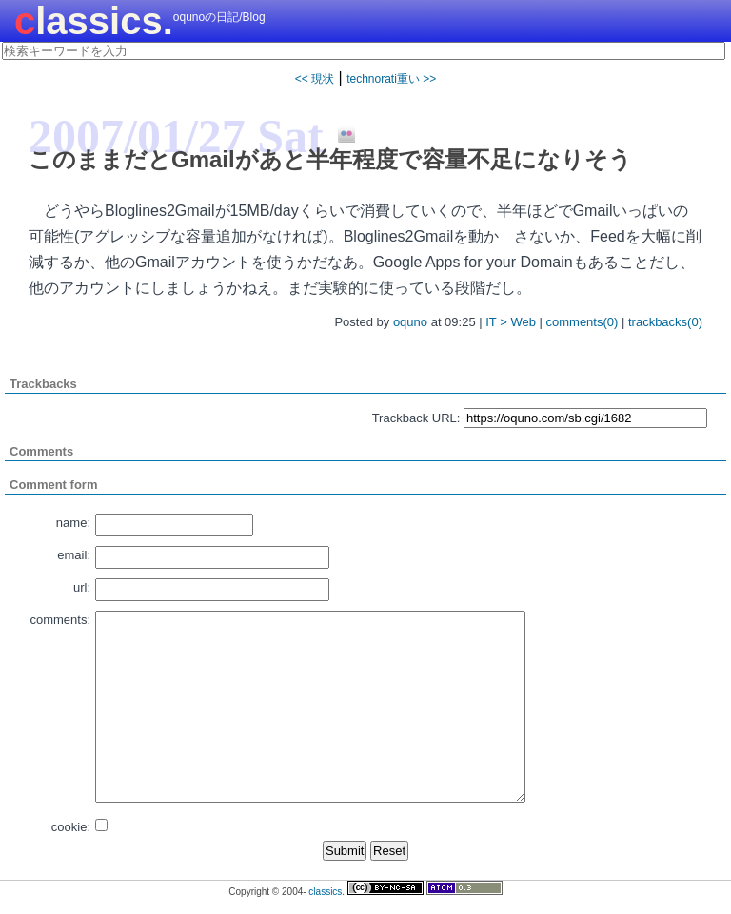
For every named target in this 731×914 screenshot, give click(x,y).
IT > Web (510, 322)
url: (81, 587)
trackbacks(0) (665, 322)
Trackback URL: (416, 418)
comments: (60, 620)
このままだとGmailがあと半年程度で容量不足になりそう (330, 159)
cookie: (70, 827)
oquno (410, 322)
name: (73, 522)
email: (73, 555)
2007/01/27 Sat (176, 136)
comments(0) (582, 322)
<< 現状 (314, 79)
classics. (93, 21)
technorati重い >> (391, 79)
